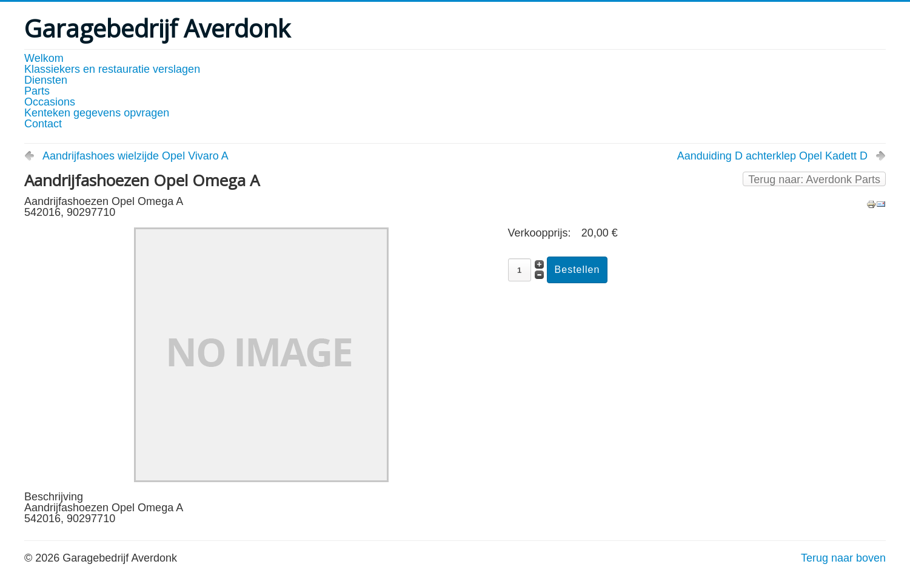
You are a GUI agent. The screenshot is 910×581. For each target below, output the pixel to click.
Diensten (45, 80)
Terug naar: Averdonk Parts (814, 179)
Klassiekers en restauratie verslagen (112, 69)
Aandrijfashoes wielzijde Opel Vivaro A (135, 156)
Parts (37, 91)
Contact (43, 123)
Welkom (44, 58)
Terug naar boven (843, 558)
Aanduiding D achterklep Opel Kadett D (772, 156)
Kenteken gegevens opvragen (96, 112)
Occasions (49, 101)
